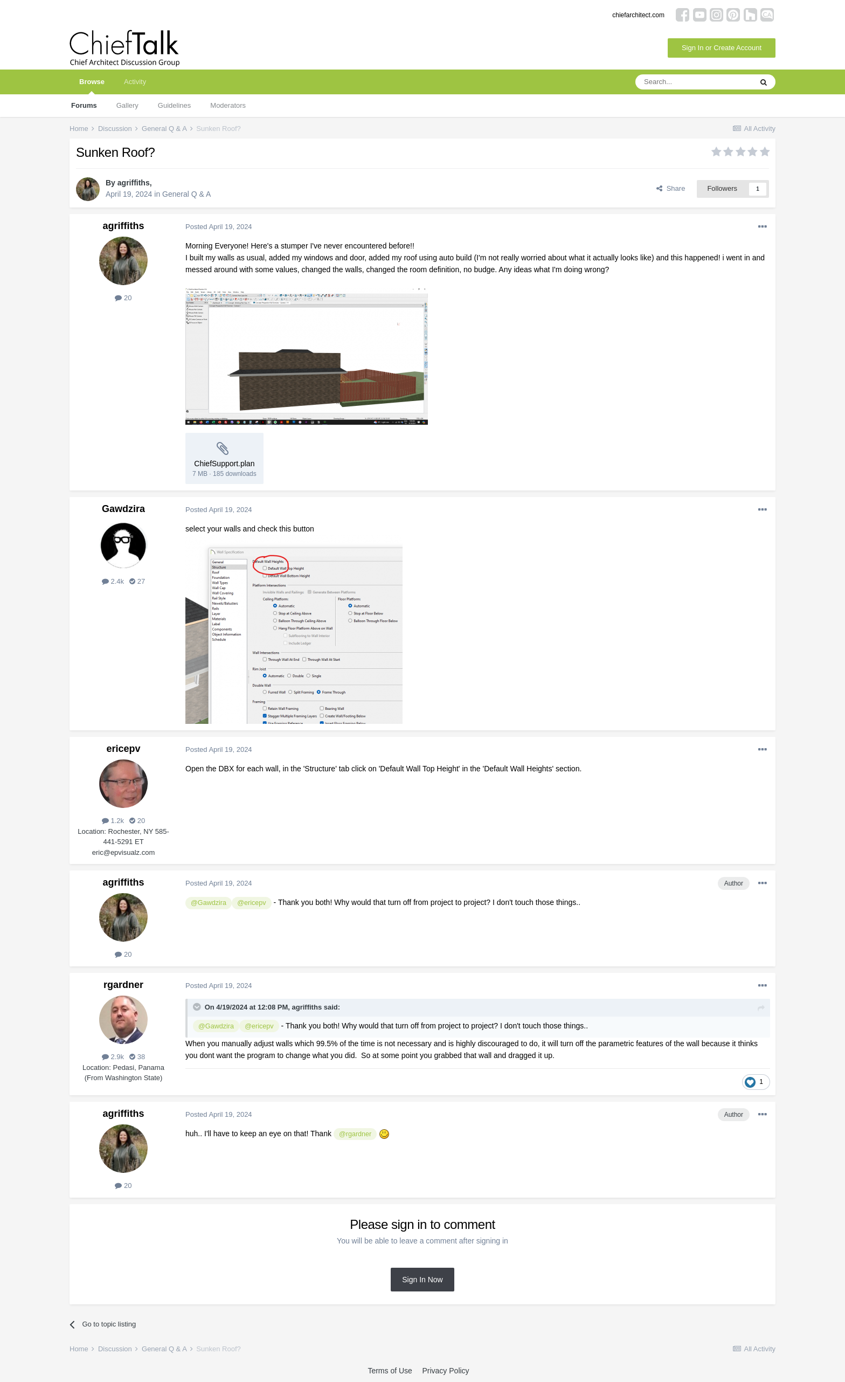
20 (123, 298)
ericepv (123, 748)
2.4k (113, 581)
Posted (218, 227)
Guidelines (174, 105)
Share (670, 188)
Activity (135, 82)
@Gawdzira (208, 903)
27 (137, 581)
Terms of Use (390, 1370)
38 (137, 1057)
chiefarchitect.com (638, 15)
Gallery (127, 105)
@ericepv (251, 903)
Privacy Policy (445, 1370)
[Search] (693, 81)
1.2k (113, 821)
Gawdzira (123, 508)
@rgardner (355, 1134)
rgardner (123, 984)
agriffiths (133, 182)
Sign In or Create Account (721, 48)
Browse (92, 86)
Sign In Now (422, 1279)
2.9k (113, 1057)
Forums (84, 105)
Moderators (228, 105)
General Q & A (186, 194)
